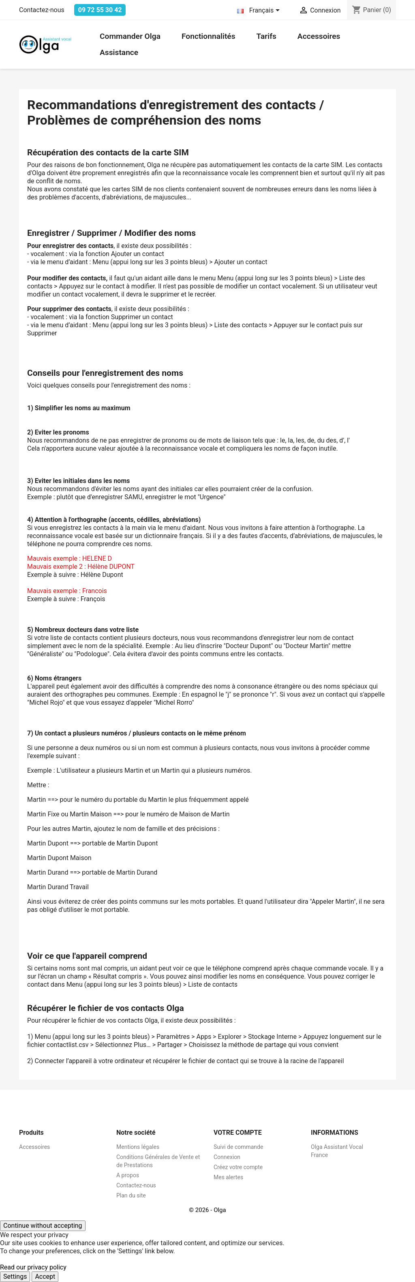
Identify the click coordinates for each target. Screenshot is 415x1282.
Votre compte (238, 1132)
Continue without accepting (42, 1225)
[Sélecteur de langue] (259, 11)
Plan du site (131, 1195)
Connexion (227, 1157)
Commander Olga (130, 36)
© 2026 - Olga (207, 1210)
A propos (127, 1175)
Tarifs (266, 36)
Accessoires (318, 36)
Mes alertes (228, 1177)
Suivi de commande (238, 1147)
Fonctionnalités (208, 36)
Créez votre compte (238, 1167)
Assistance (119, 52)
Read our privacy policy (33, 1267)
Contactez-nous (41, 10)
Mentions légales (137, 1147)
